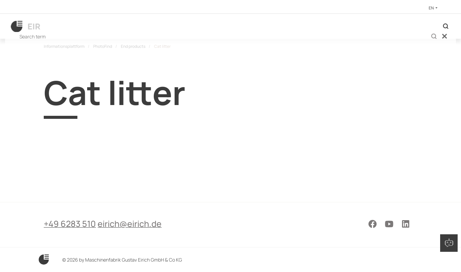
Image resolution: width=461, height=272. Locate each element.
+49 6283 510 (70, 247)
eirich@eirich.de (143, 247)
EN (431, 8)
